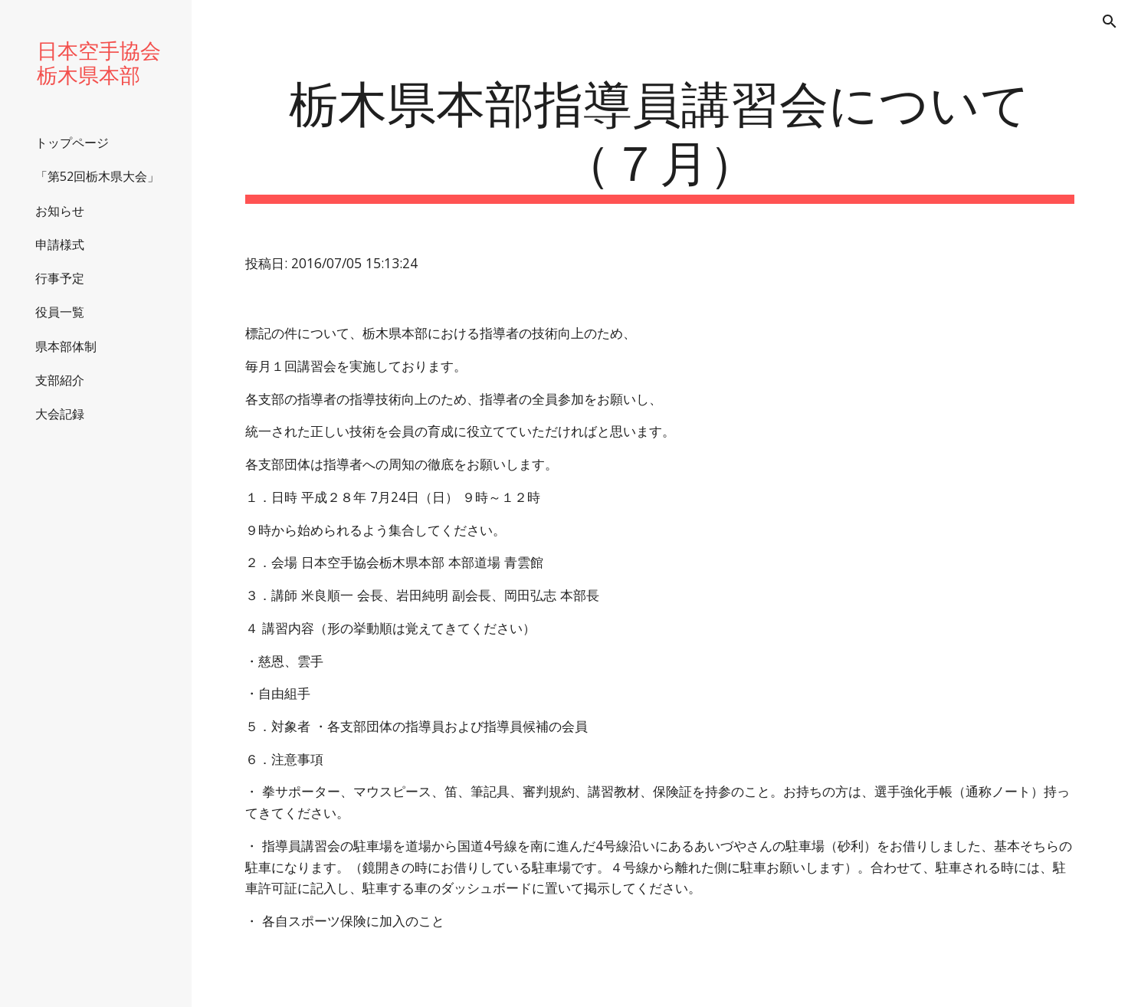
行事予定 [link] (59, 278)
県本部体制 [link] (66, 346)
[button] (1109, 21)
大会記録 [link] (59, 413)
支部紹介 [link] (59, 380)
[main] (659, 137)
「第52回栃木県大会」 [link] (97, 176)
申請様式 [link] (59, 244)
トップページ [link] (72, 142)
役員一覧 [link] (59, 311)
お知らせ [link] (59, 210)
